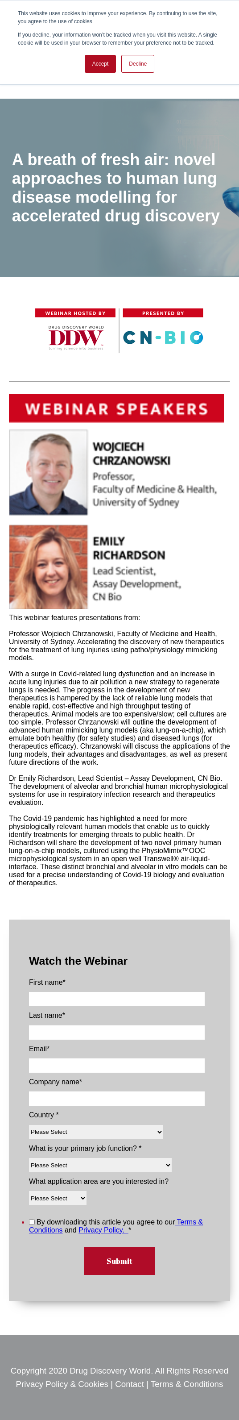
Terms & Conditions (187, 1384)
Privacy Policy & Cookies (63, 1384)
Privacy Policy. (103, 1230)
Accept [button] (100, 64)
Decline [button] (138, 64)
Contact (129, 1384)
